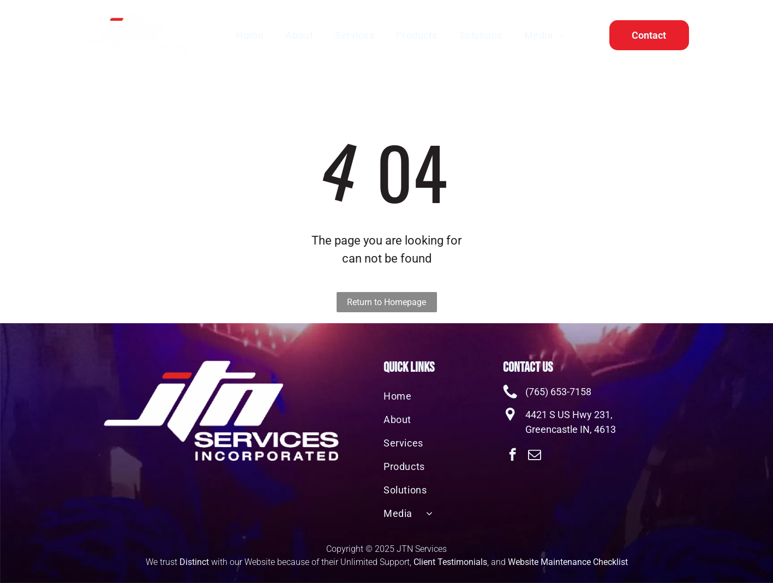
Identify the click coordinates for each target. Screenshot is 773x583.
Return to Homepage (386, 302)
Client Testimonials (450, 562)
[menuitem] (249, 35)
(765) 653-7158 (558, 391)
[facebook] (512, 456)
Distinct (194, 562)
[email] (534, 456)
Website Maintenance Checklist (568, 562)
